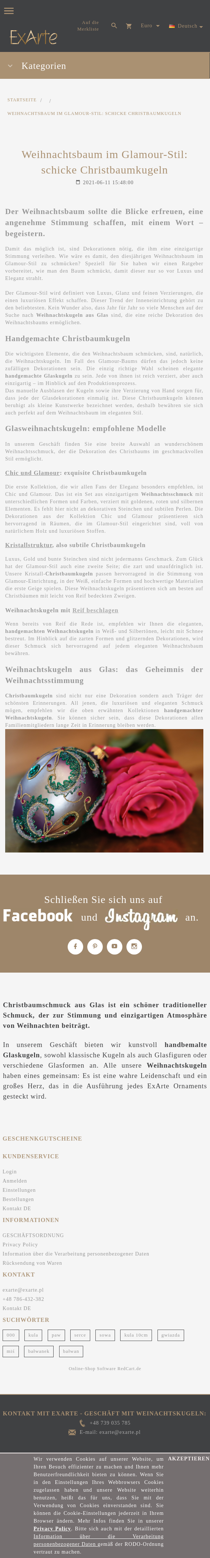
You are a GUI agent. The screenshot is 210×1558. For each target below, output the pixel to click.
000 (11, 1335)
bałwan (71, 1351)
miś (11, 1351)
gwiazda (171, 1335)
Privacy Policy (20, 1244)
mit (66, 610)
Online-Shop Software (92, 1368)
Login (10, 1171)
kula (33, 1335)
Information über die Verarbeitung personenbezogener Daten (76, 1254)
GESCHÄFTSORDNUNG (33, 1235)
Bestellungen (18, 1199)
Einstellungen (19, 1190)
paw (56, 1335)
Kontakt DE (17, 1208)
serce (80, 1335)
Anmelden (15, 1181)
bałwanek (39, 1351)
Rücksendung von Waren (32, 1263)
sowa (105, 1335)
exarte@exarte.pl (23, 1290)
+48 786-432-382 (23, 1299)
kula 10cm (136, 1335)
